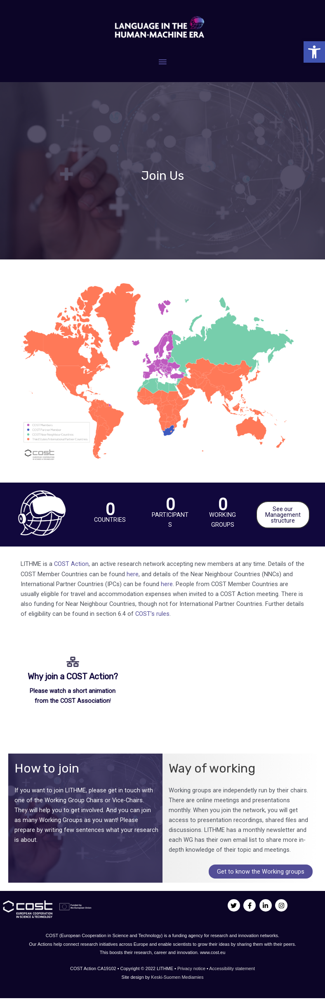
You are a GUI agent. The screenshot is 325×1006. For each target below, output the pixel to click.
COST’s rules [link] (152, 613)
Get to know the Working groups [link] (260, 871)
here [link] (133, 574)
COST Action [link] (71, 564)
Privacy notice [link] (192, 968)
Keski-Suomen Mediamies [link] (177, 977)
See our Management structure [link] (283, 515)
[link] (314, 52)
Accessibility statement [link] (232, 968)
